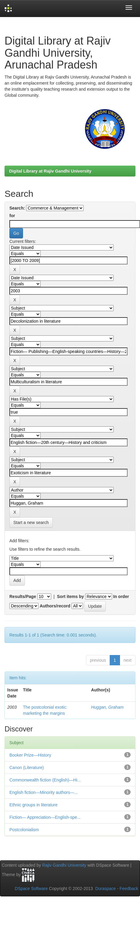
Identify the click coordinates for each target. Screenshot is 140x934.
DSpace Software (31, 888)
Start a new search (31, 522)
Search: (17, 208)
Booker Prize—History (30, 755)
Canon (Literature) (26, 767)
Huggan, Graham (107, 707)
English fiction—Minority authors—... (43, 792)
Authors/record (55, 605)
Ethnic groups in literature (33, 804)
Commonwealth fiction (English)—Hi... (45, 780)
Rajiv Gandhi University (64, 865)
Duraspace (105, 888)
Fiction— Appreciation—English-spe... (45, 817)
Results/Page (22, 596)
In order (121, 596)
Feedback (129, 888)
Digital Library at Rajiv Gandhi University (50, 171)
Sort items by (70, 596)
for (12, 215)
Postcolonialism (24, 829)
